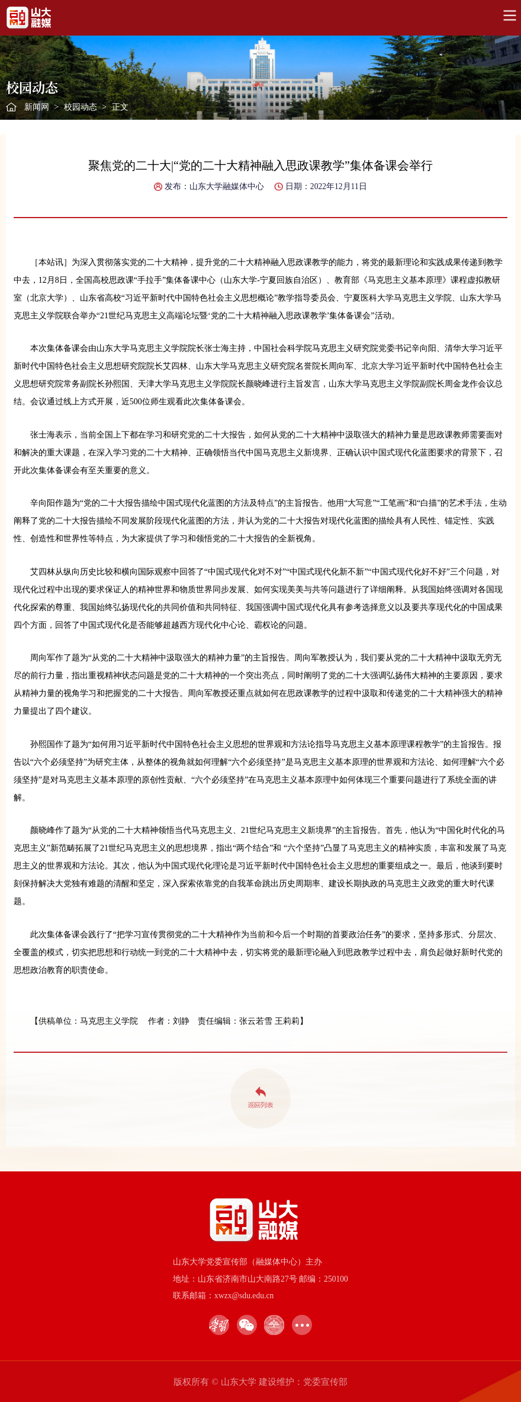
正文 (120, 107)
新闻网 (36, 107)
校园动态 (80, 107)
